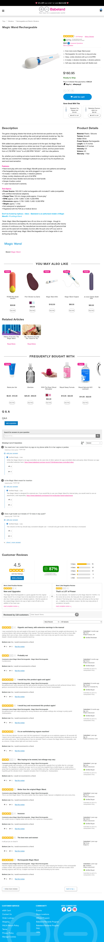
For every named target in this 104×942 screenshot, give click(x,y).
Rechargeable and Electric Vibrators (27, 21)
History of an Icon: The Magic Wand (11, 337)
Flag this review (19, 646)
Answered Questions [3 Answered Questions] (76, 43)
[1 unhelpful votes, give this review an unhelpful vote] (10, 781)
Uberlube (30, 387)
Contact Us (7, 914)
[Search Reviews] (54, 614)
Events (39, 910)
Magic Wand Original (72, 297)
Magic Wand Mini (52, 297)
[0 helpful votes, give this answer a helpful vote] (9, 466)
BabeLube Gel (12, 387)
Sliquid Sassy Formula (67, 387)
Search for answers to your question (16, 432)
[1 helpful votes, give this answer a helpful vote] (9, 531)
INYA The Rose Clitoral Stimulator (48, 388)
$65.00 (91, 305)
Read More (11, 344)
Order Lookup (8, 918)
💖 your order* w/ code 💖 (52, 3)
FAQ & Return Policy (10, 925)
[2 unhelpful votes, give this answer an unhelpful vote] (9, 505)
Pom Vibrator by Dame (32, 297)
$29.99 (12, 305)
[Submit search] (98, 436)
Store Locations (42, 914)
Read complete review (11, 606)
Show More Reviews (10, 889)
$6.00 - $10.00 (12, 396)
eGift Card (6, 910)
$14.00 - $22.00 (85, 397)
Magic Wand (15, 252)
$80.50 (71, 304)
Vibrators (11, 21)
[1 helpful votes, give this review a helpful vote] (5, 751)
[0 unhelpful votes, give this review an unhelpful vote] (10, 647)
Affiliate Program (43, 918)
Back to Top (70, 889)
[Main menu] (3, 11)
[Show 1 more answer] (12, 542)
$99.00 (32, 307)
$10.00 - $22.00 (67, 396)
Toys (3, 21)
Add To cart (77, 97)
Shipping (5, 922)
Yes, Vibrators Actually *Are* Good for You (31, 337)
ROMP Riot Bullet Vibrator (13, 297)
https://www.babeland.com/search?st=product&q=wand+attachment (49, 495)
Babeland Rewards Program (47, 922)
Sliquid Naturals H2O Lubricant (85, 388)
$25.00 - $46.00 (30, 396)
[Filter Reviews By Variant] (81, 621)
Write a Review (89, 36)
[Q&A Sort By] (94, 443)
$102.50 (52, 304)
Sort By (82, 442)
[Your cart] (100, 10)
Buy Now (12, 310)
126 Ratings (79, 36)
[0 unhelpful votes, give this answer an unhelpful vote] (9, 472)
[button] (30, 303)
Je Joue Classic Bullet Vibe (91, 297)
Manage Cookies (9, 937)
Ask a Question (68, 45)
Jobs (38, 932)
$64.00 (48, 399)
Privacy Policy (8, 933)
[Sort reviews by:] (51, 621)
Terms (4, 929)
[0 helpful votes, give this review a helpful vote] (5, 647)
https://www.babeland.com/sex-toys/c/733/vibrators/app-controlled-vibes (49, 462)
